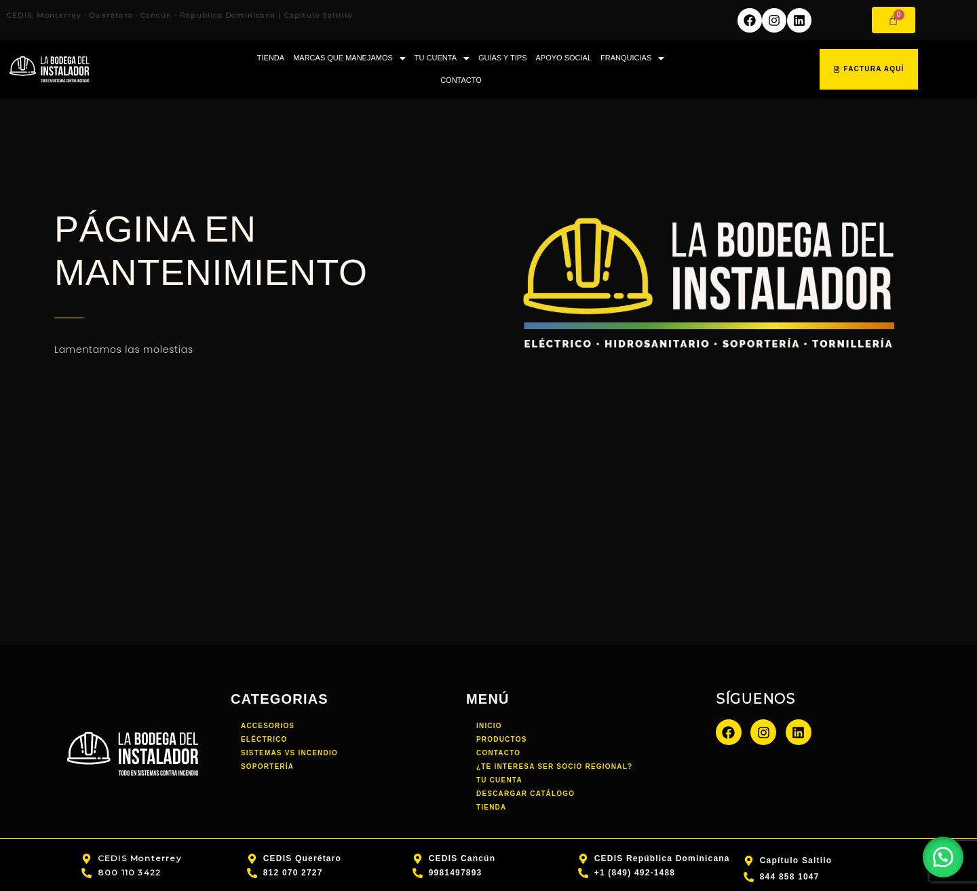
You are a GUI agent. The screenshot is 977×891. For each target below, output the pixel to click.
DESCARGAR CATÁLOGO (525, 793)
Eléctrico (264, 739)
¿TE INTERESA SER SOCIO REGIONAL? (554, 766)
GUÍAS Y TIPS (502, 58)
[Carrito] (893, 20)
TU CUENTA (442, 58)
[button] (349, 58)
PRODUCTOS (501, 739)
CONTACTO (461, 80)
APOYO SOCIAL (564, 58)
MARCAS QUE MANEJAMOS (349, 58)
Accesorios (267, 725)
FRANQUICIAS (632, 58)
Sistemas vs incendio (289, 753)
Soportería (267, 766)
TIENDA (270, 58)
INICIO (489, 725)
